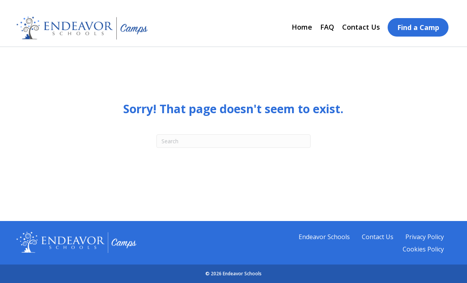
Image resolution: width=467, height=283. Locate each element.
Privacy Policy (424, 237)
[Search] (233, 141)
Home (302, 27)
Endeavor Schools (324, 237)
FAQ (327, 27)
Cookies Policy (423, 249)
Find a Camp (418, 27)
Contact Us (361, 27)
